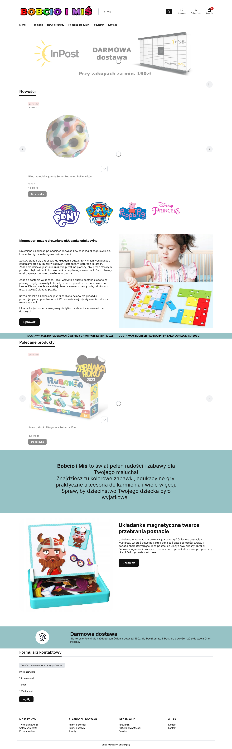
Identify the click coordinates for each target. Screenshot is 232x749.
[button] (169, 11)
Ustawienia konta (28, 727)
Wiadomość (27, 691)
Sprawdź (29, 322)
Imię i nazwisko (27, 671)
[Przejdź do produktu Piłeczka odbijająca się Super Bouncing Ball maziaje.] (68, 137)
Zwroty (72, 731)
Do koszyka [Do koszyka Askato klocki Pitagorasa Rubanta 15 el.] (37, 441)
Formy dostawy (77, 727)
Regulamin (124, 724)
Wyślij (26, 699)
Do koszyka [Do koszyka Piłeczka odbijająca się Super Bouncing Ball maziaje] (37, 194)
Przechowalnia (27, 731)
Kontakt (172, 724)
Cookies (123, 731)
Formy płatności (77, 724)
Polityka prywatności (129, 727)
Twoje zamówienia (29, 724)
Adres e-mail (27, 678)
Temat (22, 684)
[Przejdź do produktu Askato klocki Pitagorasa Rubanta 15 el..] (68, 388)
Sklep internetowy (115, 745)
